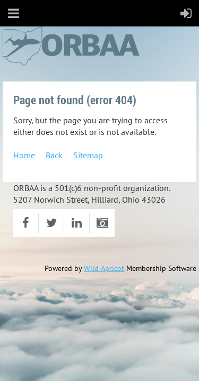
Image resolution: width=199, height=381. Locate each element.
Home (24, 155)
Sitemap (88, 155)
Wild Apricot (104, 268)
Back (54, 155)
